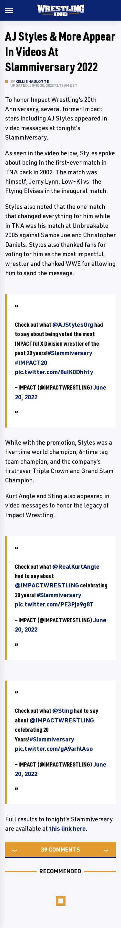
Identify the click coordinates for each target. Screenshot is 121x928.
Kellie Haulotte (32, 81)
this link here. (69, 828)
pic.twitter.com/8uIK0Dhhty (54, 372)
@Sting (62, 710)
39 (44, 849)
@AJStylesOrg (72, 324)
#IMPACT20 (31, 362)
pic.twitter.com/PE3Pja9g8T (54, 604)
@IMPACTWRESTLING (47, 585)
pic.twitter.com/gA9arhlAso (54, 748)
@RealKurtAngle (76, 566)
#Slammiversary (70, 353)
